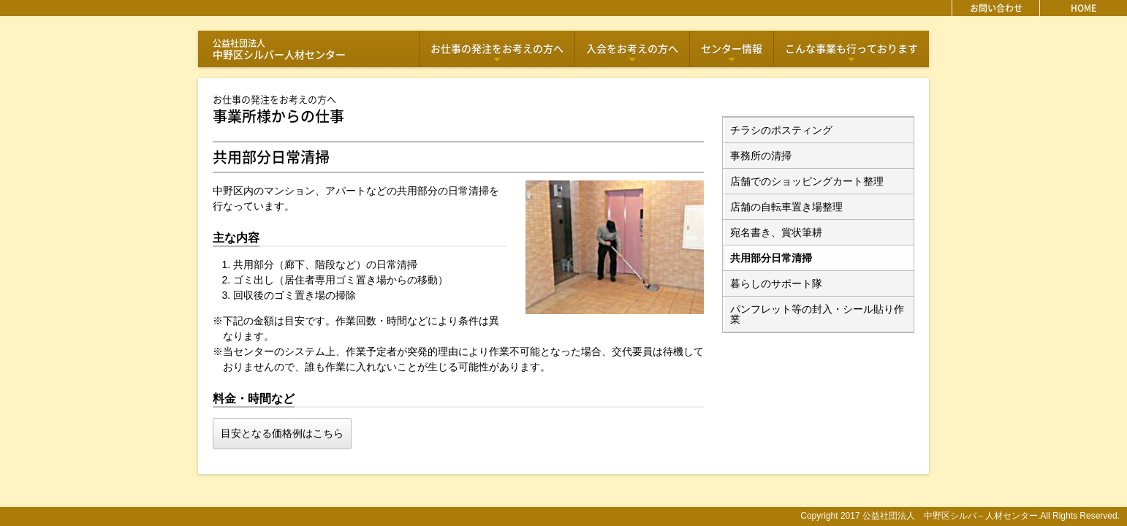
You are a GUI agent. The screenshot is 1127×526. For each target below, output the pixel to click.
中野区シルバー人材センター (279, 49)
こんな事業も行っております (851, 53)
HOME (1083, 8)
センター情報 (731, 53)
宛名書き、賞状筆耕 (776, 232)
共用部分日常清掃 (771, 258)
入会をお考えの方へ (632, 53)
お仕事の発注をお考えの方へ (497, 53)
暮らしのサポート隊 (776, 283)
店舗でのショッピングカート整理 (807, 181)
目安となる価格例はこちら (282, 433)
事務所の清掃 (761, 155)
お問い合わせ (996, 8)
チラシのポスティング (781, 130)
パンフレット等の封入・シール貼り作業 (817, 314)
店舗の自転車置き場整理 (786, 207)
